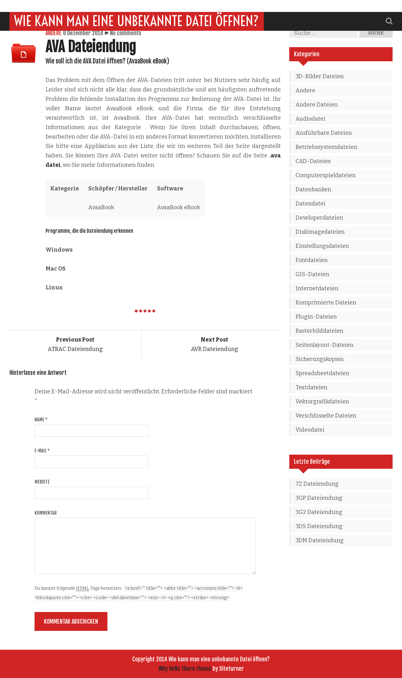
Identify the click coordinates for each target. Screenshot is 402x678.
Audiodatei (310, 118)
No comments (125, 33)
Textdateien (311, 387)
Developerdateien (319, 217)
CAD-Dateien (313, 161)
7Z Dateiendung (317, 483)
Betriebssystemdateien (326, 147)
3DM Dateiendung (320, 540)
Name (41, 419)
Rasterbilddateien (319, 330)
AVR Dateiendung (214, 344)
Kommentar (46, 513)
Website (42, 481)
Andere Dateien (317, 104)
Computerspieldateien (326, 175)
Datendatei (310, 203)
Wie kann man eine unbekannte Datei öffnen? (136, 9)
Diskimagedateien (320, 231)
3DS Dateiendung (319, 526)
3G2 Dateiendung (319, 512)
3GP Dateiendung (319, 498)
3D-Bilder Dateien (320, 76)
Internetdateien (317, 288)
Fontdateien (312, 260)
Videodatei (310, 429)
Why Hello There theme (184, 668)
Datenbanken (313, 189)
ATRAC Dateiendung (75, 344)
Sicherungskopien (320, 359)
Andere (54, 33)
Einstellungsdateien (322, 246)
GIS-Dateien (312, 274)
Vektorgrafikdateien (322, 401)
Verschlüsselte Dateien (326, 415)
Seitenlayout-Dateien (324, 345)
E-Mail (42, 450)
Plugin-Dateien (316, 316)
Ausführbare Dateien (324, 132)
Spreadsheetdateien (322, 373)
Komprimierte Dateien (326, 302)
